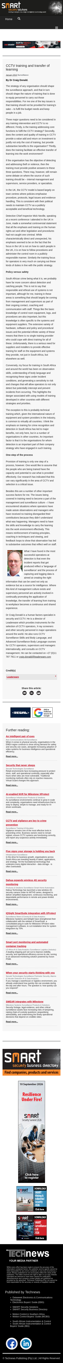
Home (8, 19)
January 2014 (11, 75)
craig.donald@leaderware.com (35, 656)
